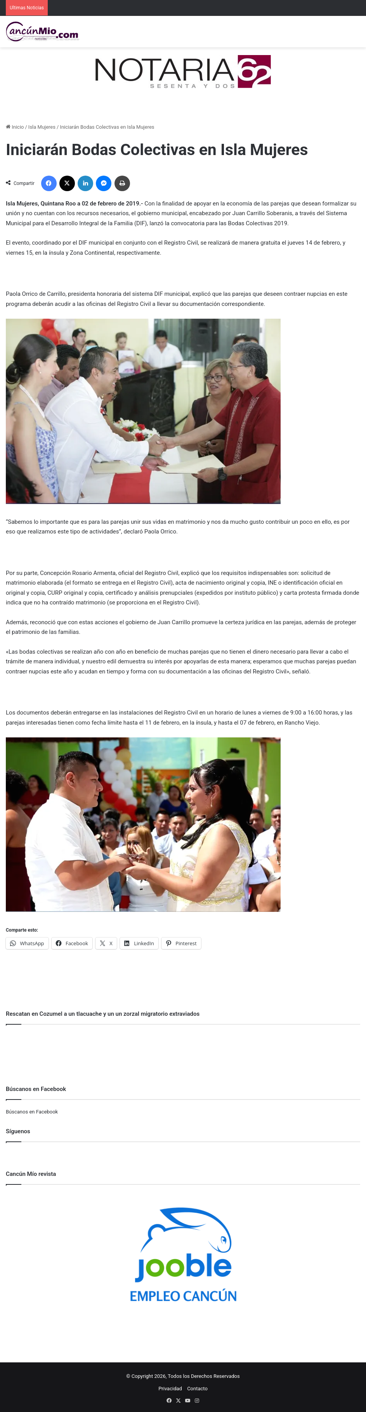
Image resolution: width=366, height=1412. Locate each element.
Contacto (197, 1388)
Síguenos (18, 1131)
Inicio (15, 127)
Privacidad (170, 1388)
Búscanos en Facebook (32, 1112)
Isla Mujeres (42, 127)
